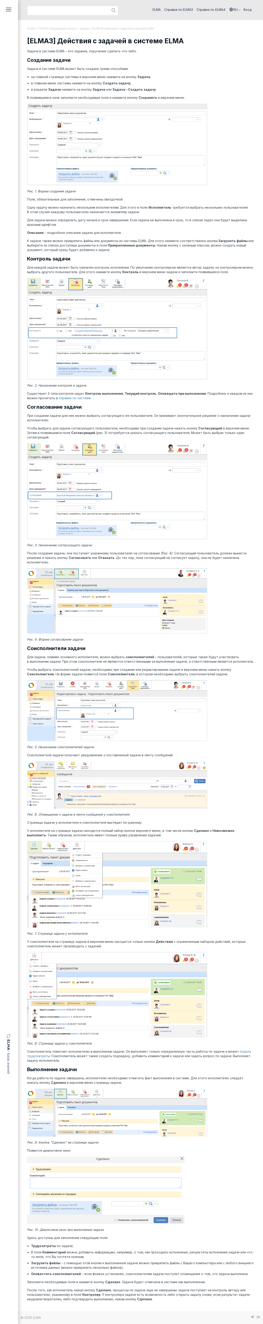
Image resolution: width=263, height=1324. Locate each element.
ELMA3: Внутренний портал (57, 28)
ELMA (157, 10)
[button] (235, 10)
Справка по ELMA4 (211, 10)
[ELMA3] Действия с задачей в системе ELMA (123, 28)
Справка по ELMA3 (178, 10)
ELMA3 (31, 28)
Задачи (84, 28)
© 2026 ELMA (31, 1317)
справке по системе (75, 398)
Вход (248, 10)
